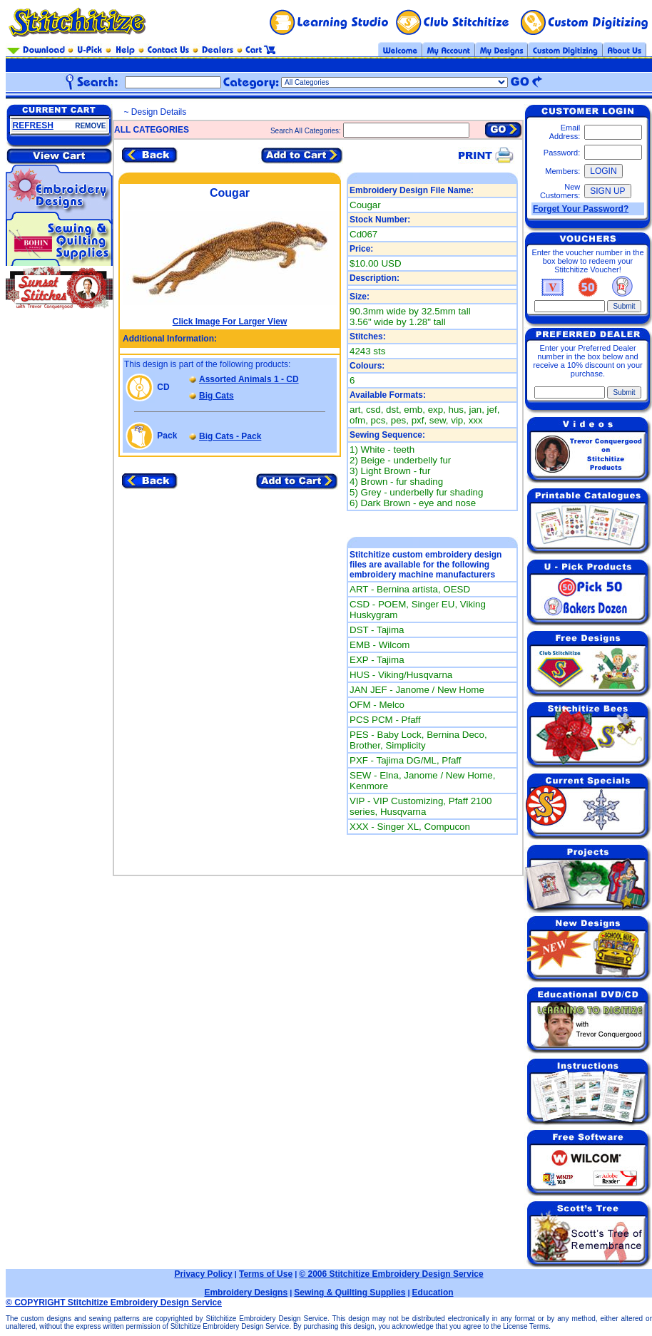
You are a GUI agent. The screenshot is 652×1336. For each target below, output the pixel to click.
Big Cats (216, 396)
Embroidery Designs (245, 1293)
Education (433, 1293)
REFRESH (33, 125)
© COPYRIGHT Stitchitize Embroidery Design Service (114, 1302)
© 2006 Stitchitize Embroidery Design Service (391, 1274)
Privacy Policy (203, 1274)
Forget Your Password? (580, 209)
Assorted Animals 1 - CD (249, 379)
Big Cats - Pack (230, 436)
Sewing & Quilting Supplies (349, 1293)
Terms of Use (265, 1274)
